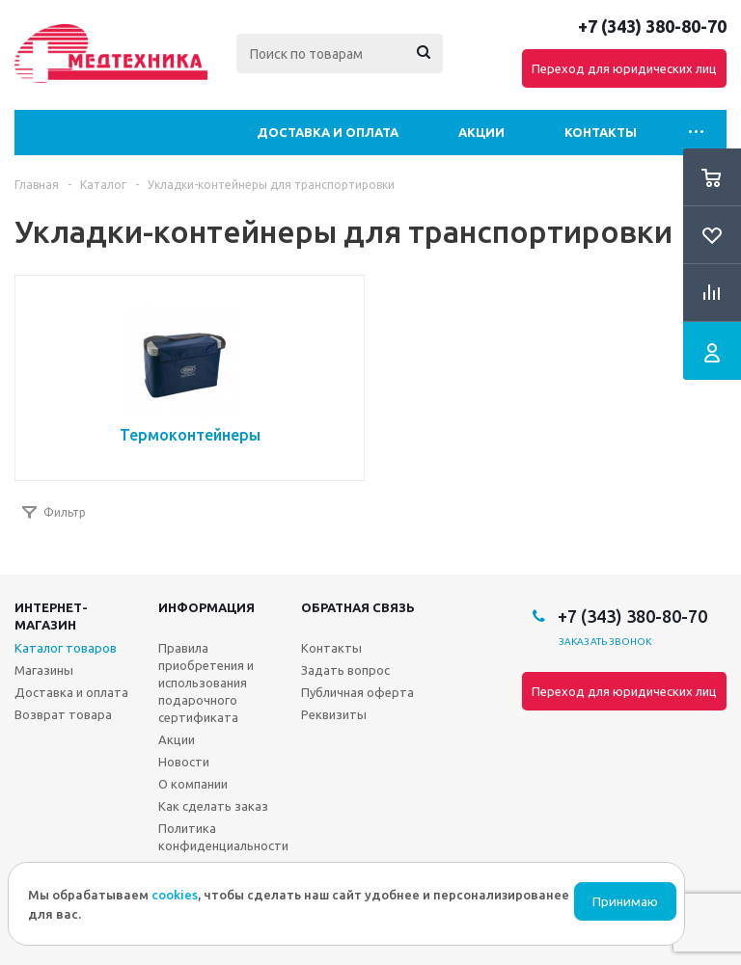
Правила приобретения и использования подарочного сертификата (206, 682)
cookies (174, 894)
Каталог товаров (65, 648)
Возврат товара (63, 714)
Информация (206, 607)
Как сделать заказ (213, 806)
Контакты (600, 132)
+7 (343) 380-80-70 (652, 26)
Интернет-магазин (51, 616)
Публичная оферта (357, 692)
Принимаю (625, 902)
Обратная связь (358, 607)
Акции (481, 132)
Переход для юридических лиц (624, 68)
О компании (193, 784)
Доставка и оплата (327, 132)
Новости (183, 761)
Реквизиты (334, 714)
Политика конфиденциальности (223, 836)
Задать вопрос (345, 670)
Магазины (43, 670)
